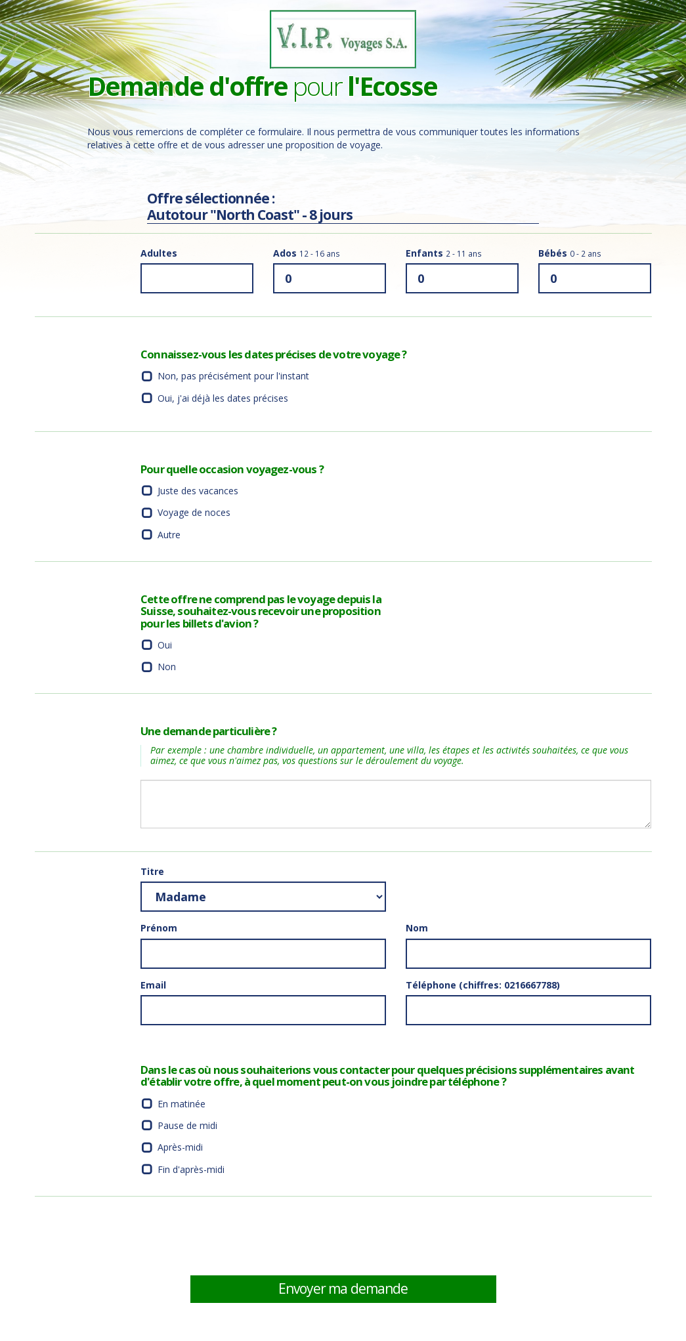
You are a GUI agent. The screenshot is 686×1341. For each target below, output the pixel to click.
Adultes (158, 253)
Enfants (444, 253)
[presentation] (505, 1235)
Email (153, 985)
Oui (165, 645)
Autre (169, 534)
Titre (152, 871)
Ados (306, 253)
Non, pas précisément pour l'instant (233, 376)
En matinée (181, 1103)
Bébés (569, 253)
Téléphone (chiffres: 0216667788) (483, 985)
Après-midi (180, 1147)
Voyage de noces (194, 512)
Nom (417, 928)
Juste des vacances (198, 490)
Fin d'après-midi (191, 1169)
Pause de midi (187, 1125)
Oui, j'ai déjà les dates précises (223, 398)
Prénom (158, 928)
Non (167, 666)
